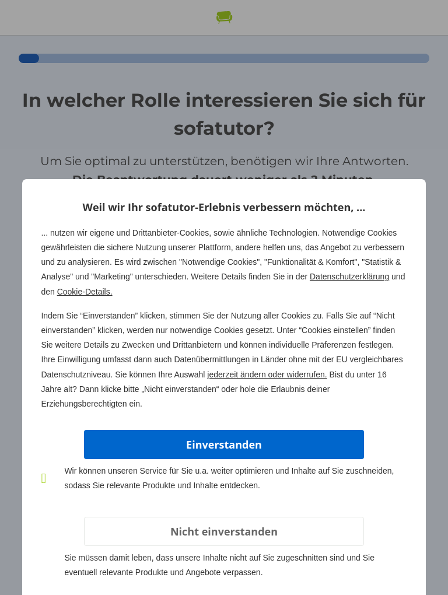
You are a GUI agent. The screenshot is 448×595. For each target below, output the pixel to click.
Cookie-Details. (85, 291)
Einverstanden (224, 445)
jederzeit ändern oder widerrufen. (267, 374)
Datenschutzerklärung (349, 276)
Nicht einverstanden (224, 531)
